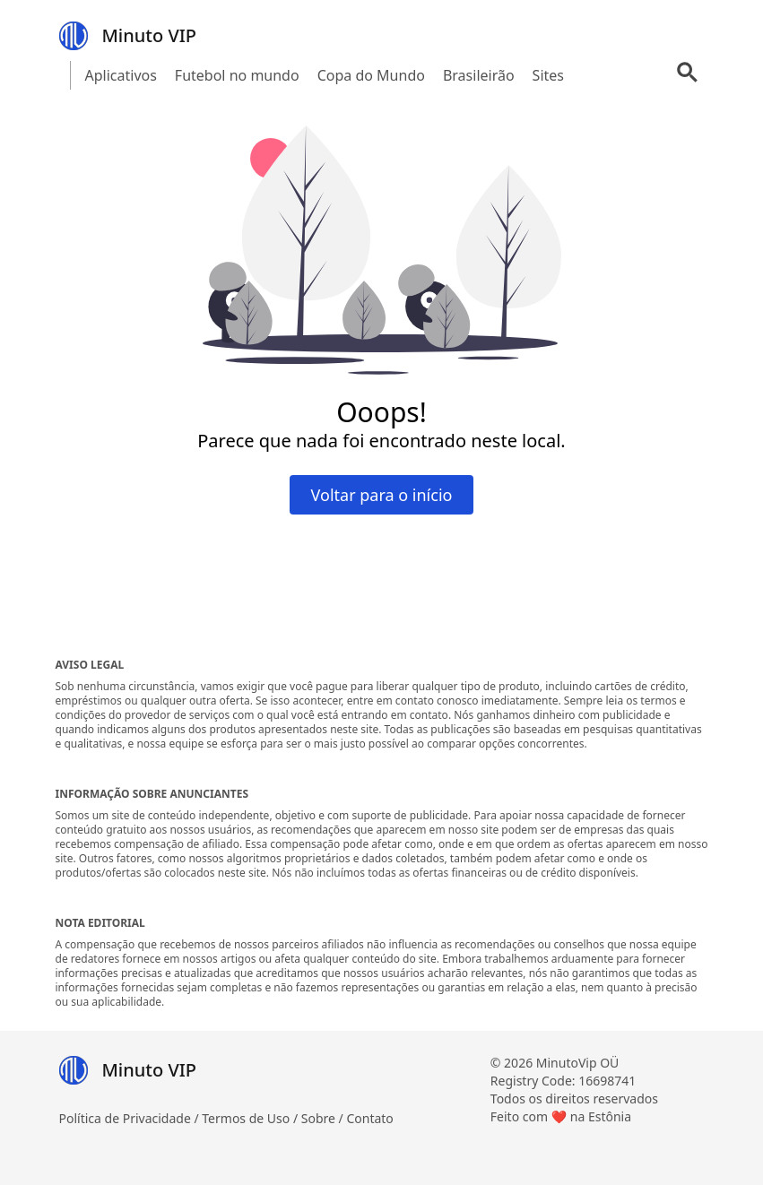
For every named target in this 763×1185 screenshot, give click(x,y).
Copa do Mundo (371, 75)
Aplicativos (121, 75)
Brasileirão (479, 75)
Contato (369, 1118)
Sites (548, 75)
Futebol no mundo (237, 75)
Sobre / (324, 1118)
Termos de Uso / (251, 1118)
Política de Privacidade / (131, 1118)
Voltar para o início (382, 495)
